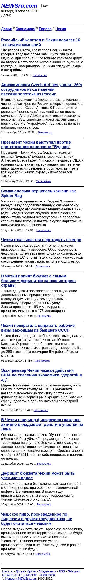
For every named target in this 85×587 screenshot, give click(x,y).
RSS (62, 571)
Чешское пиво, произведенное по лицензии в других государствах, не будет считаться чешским (36, 519)
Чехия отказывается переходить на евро (41, 240)
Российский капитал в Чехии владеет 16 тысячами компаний (40, 42)
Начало (7, 571)
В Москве (30, 575)
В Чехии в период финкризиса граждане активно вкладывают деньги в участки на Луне (42, 424)
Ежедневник (47, 571)
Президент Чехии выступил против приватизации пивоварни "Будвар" (36, 144)
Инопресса (47, 575)
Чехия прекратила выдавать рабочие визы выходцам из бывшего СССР (38, 327)
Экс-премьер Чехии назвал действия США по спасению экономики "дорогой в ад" (41, 375)
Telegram (74, 571)
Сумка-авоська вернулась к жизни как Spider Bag (38, 193)
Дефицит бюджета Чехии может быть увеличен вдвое (38, 475)
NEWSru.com (19, 5)
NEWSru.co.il (11, 575)
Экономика (40, 75)
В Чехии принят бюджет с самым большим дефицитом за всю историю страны (38, 281)
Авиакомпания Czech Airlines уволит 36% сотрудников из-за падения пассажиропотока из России (41, 89)
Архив (31, 571)
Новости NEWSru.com (21, 578)
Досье (20, 571)
